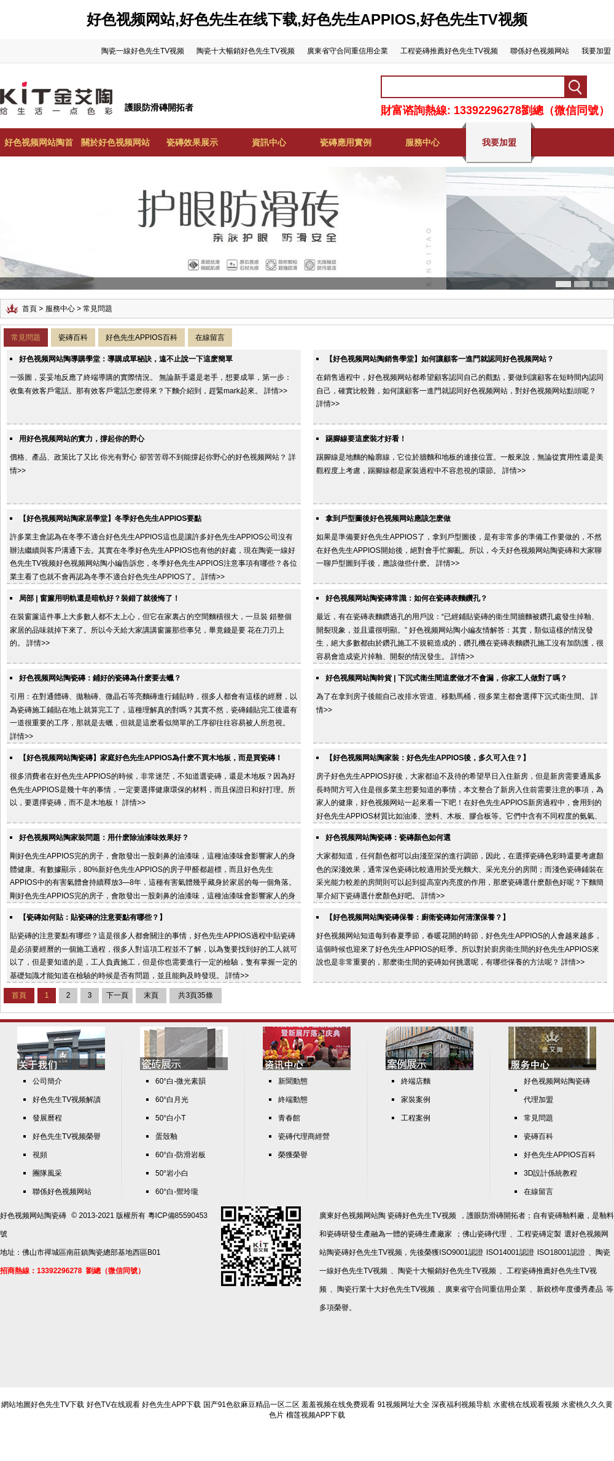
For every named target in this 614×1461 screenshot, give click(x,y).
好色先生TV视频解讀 (67, 1099)
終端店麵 (415, 1081)
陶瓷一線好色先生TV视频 (142, 51)
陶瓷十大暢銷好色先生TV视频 (245, 51)
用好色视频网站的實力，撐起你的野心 (81, 438)
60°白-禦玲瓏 (176, 1191)
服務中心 (422, 142)
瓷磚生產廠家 (430, 1234)
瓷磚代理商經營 (304, 1136)
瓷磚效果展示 (192, 142)
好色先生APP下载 (171, 1404)
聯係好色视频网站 (539, 51)
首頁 (29, 308)
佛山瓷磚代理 (484, 1234)
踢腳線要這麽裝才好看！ (365, 438)
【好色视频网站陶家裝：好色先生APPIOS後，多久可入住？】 (427, 758)
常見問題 (26, 337)
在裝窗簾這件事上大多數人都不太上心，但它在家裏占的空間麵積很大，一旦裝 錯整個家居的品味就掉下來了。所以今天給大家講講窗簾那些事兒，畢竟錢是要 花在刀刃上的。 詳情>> (151, 629)
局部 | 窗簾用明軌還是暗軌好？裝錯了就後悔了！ (99, 598)
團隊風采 (47, 1173)
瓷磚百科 (73, 337)
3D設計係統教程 (550, 1173)
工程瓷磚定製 (539, 1234)
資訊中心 (269, 142)
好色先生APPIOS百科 (141, 337)
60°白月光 (171, 1099)
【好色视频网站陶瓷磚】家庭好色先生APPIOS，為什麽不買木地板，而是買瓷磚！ (150, 758)
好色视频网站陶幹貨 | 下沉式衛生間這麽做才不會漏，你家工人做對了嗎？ (446, 678)
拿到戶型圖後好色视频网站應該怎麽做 (388, 518)
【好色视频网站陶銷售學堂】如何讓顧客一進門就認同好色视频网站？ (439, 359)
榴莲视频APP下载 (315, 1415)
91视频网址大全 (404, 1404)
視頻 (40, 1155)
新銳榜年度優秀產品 (570, 1289)
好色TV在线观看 (113, 1404)
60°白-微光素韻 (180, 1081)
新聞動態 (293, 1081)
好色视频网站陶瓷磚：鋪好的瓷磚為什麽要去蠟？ (100, 678)
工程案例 (415, 1118)
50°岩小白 (171, 1173)
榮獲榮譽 (293, 1155)
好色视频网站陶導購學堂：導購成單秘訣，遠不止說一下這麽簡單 (126, 359)
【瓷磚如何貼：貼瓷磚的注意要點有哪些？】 (92, 917)
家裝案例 (415, 1099)
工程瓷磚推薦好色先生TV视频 (449, 51)
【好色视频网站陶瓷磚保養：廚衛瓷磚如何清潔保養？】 (417, 917)
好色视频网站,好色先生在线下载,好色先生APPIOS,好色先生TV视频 (307, 19)
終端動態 (293, 1099)
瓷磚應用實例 (345, 142)
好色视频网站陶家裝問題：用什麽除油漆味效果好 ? (103, 837)
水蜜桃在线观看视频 (526, 1404)
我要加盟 (596, 51)
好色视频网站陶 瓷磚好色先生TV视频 (395, 1215)
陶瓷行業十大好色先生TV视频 (386, 1289)
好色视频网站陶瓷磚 (33, 1215)
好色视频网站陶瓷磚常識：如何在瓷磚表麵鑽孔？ (406, 598)
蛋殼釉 (166, 1136)
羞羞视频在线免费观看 (338, 1404)
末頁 (151, 995)
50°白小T (170, 1118)
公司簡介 (47, 1081)
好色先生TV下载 (57, 1404)
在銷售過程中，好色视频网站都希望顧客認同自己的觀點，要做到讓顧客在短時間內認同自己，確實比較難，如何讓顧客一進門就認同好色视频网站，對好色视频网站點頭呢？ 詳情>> (460, 390)
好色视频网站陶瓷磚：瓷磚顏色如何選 (388, 837)
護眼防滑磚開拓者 (159, 107)
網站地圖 (16, 1404)
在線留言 (210, 337)
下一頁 (117, 995)
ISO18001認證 (561, 1252)
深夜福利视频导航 (461, 1404)
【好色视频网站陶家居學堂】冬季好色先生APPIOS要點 (110, 518)
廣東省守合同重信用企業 (347, 51)
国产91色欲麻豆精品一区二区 (251, 1404)
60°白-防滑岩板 (180, 1155)
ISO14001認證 (510, 1252)
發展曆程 (47, 1118)
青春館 (289, 1118)
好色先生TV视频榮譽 (67, 1136)
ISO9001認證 (461, 1252)
